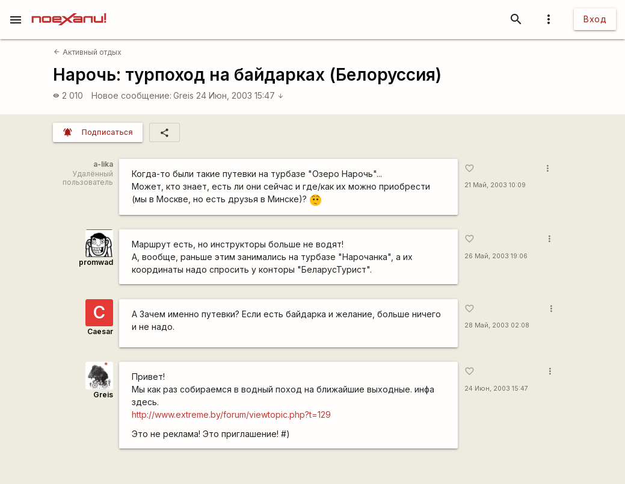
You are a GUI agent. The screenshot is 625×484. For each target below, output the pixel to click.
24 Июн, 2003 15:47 (240, 95)
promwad (96, 262)
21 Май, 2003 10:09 (495, 185)
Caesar (100, 331)
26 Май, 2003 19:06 (496, 256)
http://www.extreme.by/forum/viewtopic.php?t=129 (231, 414)
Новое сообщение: (131, 95)
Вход (594, 19)
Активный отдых (87, 52)
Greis (183, 95)
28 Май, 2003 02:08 (496, 325)
